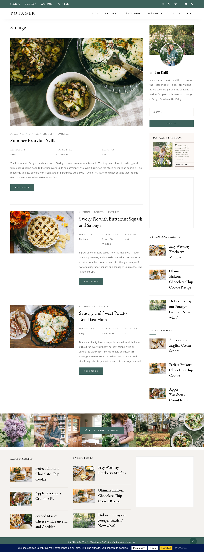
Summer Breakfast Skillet (34, 146)
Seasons (154, 15)
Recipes (110, 15)
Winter (63, 3)
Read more (22, 192)
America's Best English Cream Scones (180, 351)
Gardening (132, 15)
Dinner (34, 139)
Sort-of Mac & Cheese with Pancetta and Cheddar (51, 526)
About (184, 15)
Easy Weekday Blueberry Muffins (179, 257)
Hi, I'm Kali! (158, 77)
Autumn (47, 3)
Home (96, 15)
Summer (30, 3)
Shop (170, 15)
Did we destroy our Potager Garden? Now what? (112, 526)
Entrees (48, 139)
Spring (15, 3)
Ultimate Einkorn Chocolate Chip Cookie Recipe (111, 501)
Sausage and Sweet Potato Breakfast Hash (103, 321)
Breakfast (17, 139)
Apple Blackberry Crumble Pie (178, 400)
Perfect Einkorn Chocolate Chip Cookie (181, 375)
